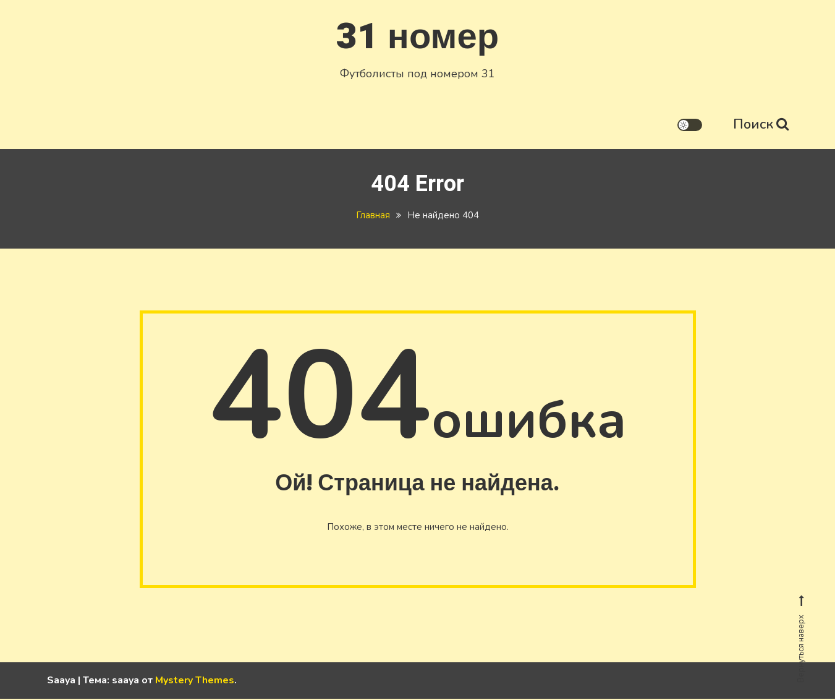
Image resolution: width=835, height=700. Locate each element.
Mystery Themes (194, 681)
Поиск (761, 123)
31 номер (417, 36)
